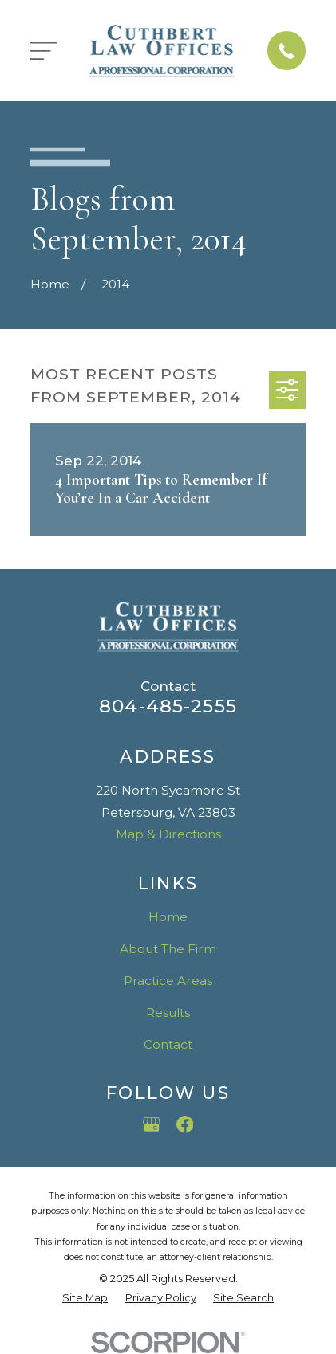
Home (168, 916)
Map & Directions (168, 834)
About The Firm (168, 948)
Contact (168, 1044)
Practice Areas (168, 980)
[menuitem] (85, 1298)
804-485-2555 (168, 706)
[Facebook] (185, 1124)
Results (168, 1012)
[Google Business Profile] (151, 1124)
